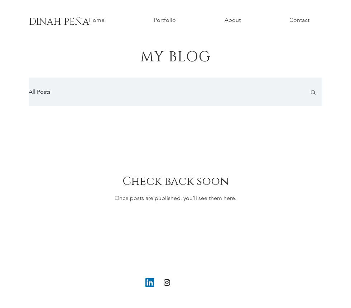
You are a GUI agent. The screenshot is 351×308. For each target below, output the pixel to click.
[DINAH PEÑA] (59, 22)
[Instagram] (167, 282)
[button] (313, 93)
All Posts (40, 91)
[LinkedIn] (149, 282)
